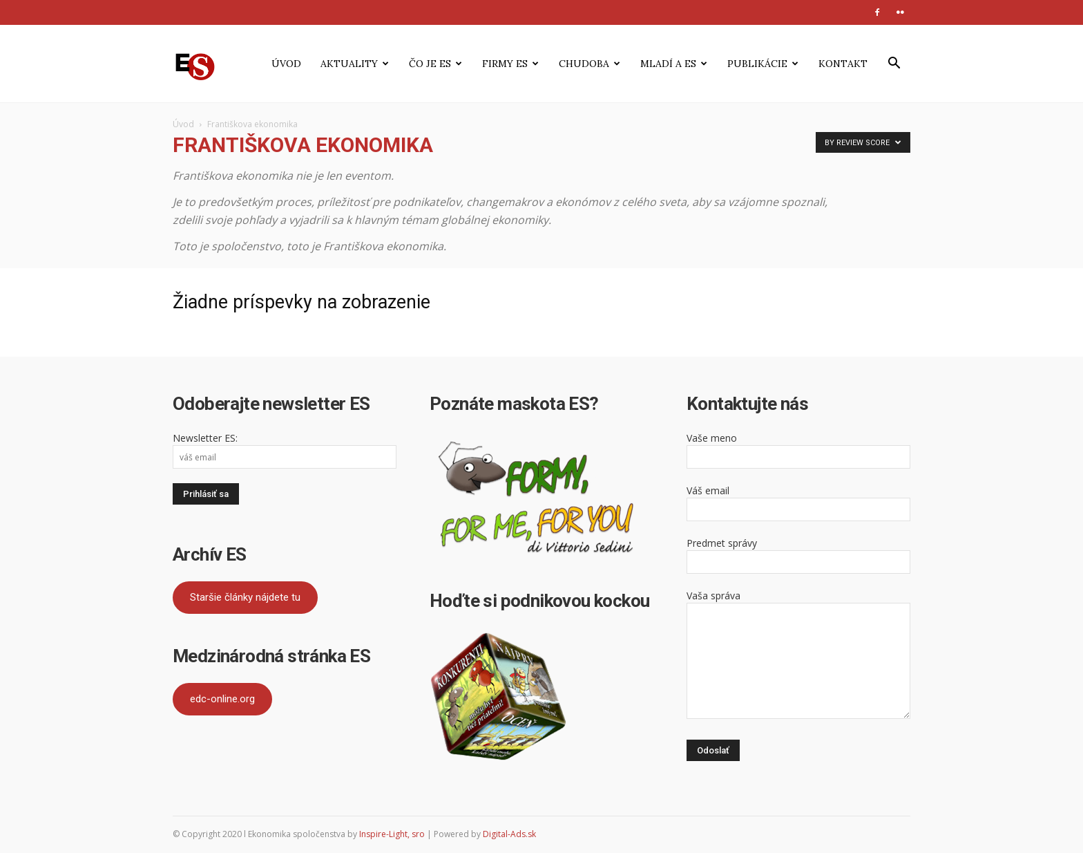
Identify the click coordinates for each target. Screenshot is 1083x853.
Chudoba (589, 63)
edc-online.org (222, 699)
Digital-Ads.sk (509, 834)
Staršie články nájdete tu (245, 597)
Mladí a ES (673, 63)
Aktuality (354, 63)
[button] (893, 64)
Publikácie (762, 63)
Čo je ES (435, 63)
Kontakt (843, 63)
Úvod (286, 63)
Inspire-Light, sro (392, 834)
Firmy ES (510, 63)
